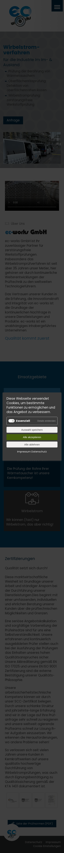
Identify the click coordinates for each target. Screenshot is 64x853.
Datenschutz (39, 451)
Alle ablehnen (32, 444)
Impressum (24, 451)
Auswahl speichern (32, 429)
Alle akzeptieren (32, 437)
